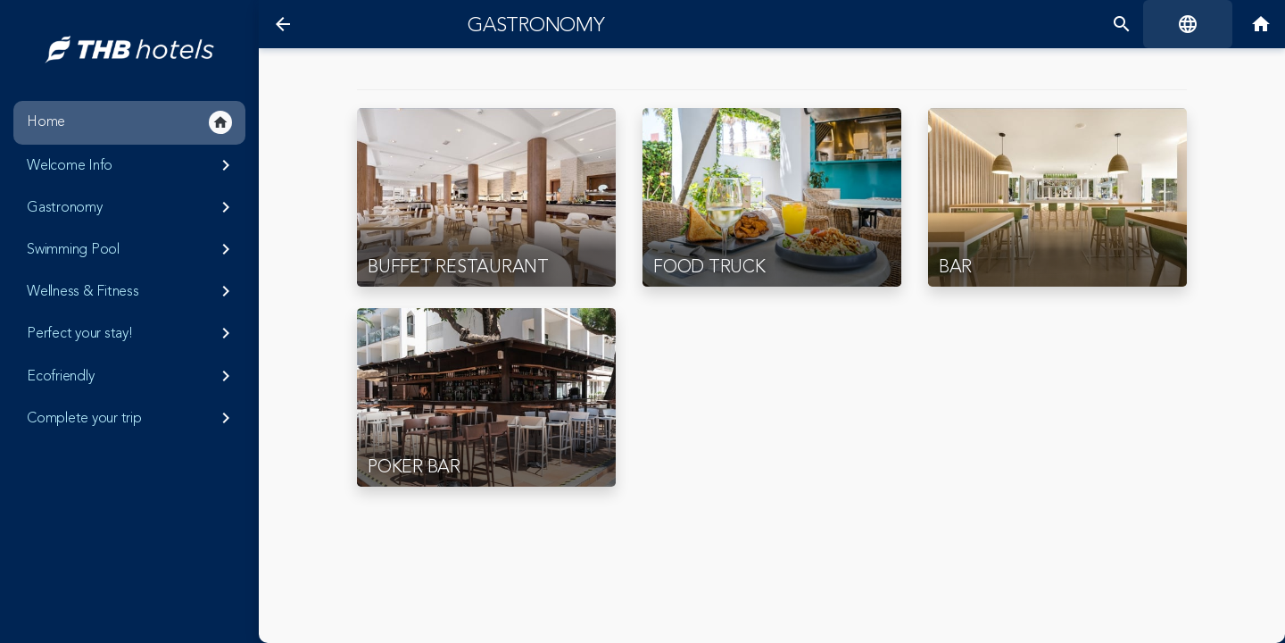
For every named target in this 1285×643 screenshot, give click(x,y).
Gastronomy (131, 207)
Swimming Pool (131, 249)
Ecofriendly (131, 376)
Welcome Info (131, 165)
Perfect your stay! (131, 333)
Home (129, 122)
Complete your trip (131, 418)
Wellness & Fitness (131, 291)
